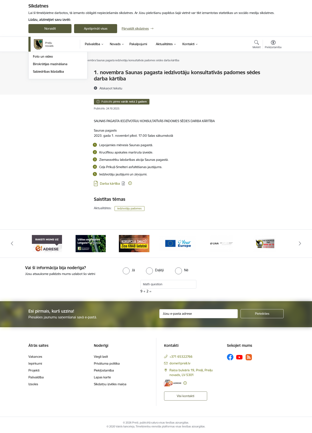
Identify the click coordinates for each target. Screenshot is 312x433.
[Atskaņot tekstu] (110, 88)
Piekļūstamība (104, 370)
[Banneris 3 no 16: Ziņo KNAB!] (134, 243)
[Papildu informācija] (130, 183)
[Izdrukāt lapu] (273, 70)
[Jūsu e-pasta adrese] (198, 313)
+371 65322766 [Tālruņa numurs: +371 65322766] (180, 357)
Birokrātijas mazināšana (50, 110)
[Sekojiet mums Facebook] (230, 357)
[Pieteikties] (262, 313)
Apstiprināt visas (95, 28)
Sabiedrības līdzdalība (48, 117)
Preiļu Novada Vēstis (47, 95)
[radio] (129, 270)
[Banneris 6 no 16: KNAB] (264, 243)
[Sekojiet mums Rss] (248, 357)
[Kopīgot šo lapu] (273, 81)
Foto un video (43, 102)
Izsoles (33, 384)
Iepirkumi (35, 363)
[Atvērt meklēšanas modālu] (256, 45)
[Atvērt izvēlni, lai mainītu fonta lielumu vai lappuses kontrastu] (273, 45)
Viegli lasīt (101, 357)
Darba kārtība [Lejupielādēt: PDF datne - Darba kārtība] (110, 183)
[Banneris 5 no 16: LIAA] (221, 243)
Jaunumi (39, 88)
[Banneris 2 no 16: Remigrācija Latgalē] (91, 243)
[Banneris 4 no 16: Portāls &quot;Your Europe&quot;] (178, 243)
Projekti (33, 370)
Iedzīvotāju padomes (129, 208)
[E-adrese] (172, 383)
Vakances (35, 357)
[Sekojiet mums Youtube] (239, 356)
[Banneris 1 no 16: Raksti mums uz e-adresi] (47, 243)
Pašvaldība (36, 377)
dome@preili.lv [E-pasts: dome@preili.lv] (179, 363)
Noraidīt (50, 28)
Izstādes (39, 80)
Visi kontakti (185, 396)
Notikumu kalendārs (47, 73)
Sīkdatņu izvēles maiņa (110, 384)
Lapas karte (102, 377)
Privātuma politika (107, 363)
